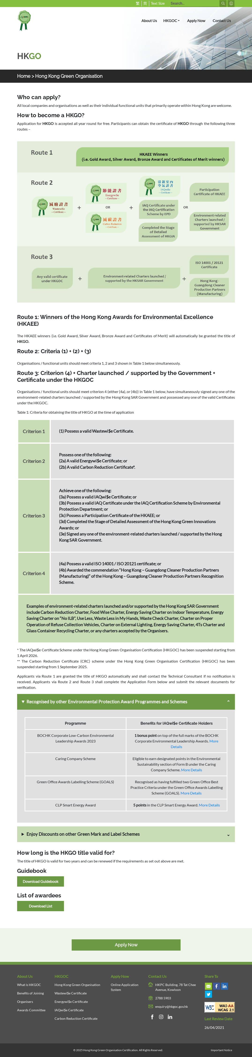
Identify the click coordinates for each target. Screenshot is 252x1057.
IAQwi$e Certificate (69, 1010)
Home (23, 76)
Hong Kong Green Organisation (77, 985)
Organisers (25, 1002)
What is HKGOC (29, 985)
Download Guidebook (40, 881)
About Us (149, 20)
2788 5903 (163, 998)
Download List (40, 906)
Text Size (158, 3)
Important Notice (221, 1050)
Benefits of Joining (30, 993)
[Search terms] (194, 3)
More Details (191, 770)
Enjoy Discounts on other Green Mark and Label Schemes (83, 834)
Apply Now (196, 20)
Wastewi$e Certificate (71, 993)
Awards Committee (31, 1010)
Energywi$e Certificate (71, 1002)
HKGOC (173, 20)
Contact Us (222, 20)
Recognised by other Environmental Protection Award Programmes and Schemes (106, 701)
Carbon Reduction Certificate (76, 1018)
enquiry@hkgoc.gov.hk (171, 1006)
